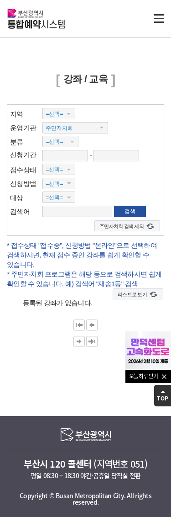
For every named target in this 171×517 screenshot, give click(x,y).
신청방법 (23, 183)
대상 (16, 197)
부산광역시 (25, 13)
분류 (16, 141)
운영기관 (23, 128)
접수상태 (23, 169)
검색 (129, 211)
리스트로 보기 (132, 294)
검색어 (20, 211)
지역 (16, 113)
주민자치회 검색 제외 (121, 226)
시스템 (36, 25)
